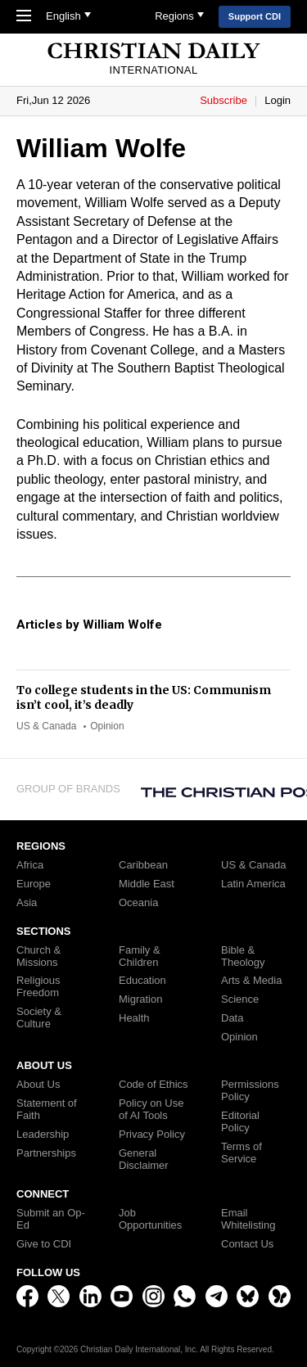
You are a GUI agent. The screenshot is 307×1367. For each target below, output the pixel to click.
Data (232, 1018)
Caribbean (143, 865)
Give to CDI (43, 1244)
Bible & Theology (242, 956)
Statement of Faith (46, 1109)
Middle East (146, 884)
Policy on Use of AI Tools (151, 1109)
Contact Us (247, 1244)
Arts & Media (251, 980)
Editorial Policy (240, 1122)
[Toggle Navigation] (27, 17)
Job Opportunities (150, 1219)
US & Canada (46, 726)
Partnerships (46, 1153)
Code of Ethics (153, 1084)
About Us (38, 1084)
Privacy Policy (152, 1134)
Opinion (107, 726)
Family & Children (139, 956)
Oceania (138, 903)
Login (277, 100)
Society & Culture (38, 1018)
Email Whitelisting (248, 1219)
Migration (140, 999)
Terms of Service (241, 1153)
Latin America (253, 884)
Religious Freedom (38, 987)
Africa (29, 865)
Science (240, 999)
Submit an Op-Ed (50, 1219)
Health (134, 1018)
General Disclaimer (144, 1159)
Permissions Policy (250, 1091)
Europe (33, 884)
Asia (26, 903)
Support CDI (254, 16)
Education (142, 980)
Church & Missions (38, 956)
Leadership (42, 1134)
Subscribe (225, 100)
